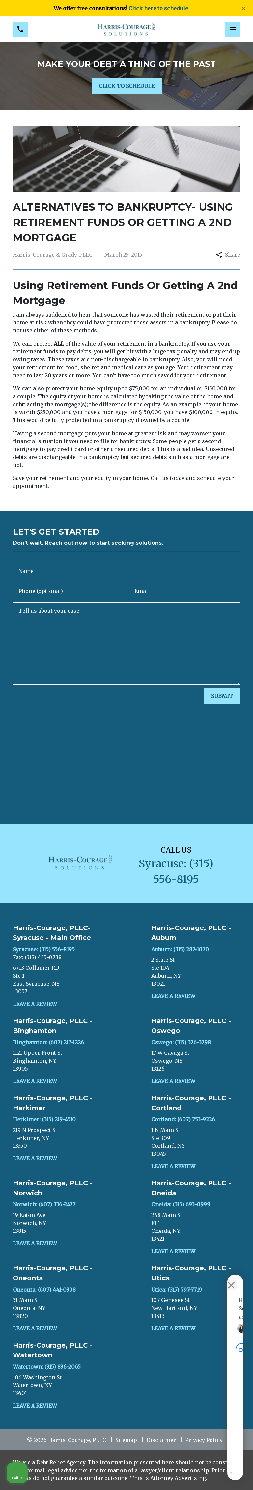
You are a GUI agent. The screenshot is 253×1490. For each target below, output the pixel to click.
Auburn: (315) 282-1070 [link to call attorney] (180, 949)
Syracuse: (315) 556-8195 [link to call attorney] (44, 949)
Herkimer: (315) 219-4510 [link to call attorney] (44, 1119)
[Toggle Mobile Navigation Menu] (232, 29)
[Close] (244, 8)
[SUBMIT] (222, 696)
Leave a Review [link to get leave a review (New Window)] (35, 1004)
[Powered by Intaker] (197, 1476)
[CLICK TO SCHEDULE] (127, 86)
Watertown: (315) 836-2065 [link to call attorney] (47, 1366)
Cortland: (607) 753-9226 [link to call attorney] (183, 1119)
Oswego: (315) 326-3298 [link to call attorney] (181, 1042)
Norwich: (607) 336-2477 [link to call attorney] (44, 1204)
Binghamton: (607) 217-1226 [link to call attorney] (48, 1042)
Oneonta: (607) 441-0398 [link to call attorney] (44, 1289)
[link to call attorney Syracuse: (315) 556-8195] (20, 29)
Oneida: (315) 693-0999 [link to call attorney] (180, 1204)
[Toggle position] (217, 1279)
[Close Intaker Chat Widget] (231, 1279)
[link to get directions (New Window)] (57, 979)
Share (228, 254)
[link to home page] (126, 29)
